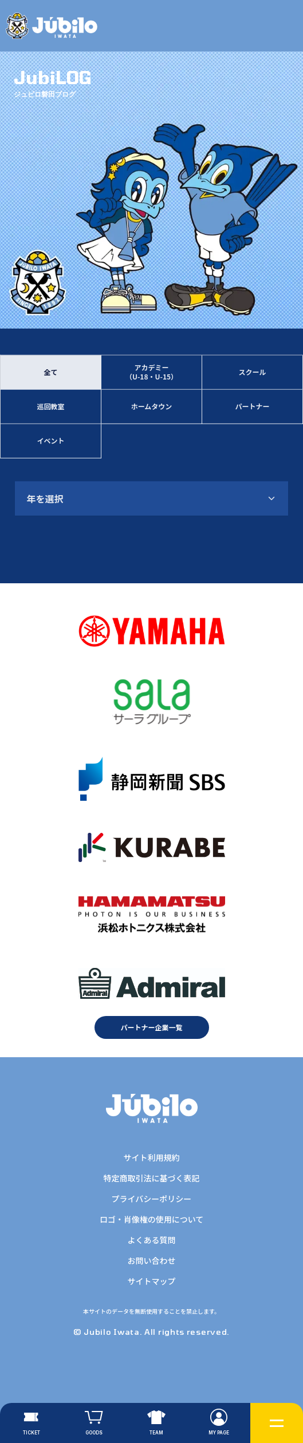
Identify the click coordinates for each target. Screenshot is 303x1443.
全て (50, 373)
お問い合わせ (151, 1260)
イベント (50, 441)
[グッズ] (93, 1423)
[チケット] (31, 1423)
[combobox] (151, 499)
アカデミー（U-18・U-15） (151, 372)
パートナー (252, 407)
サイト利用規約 (151, 1157)
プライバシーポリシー (152, 1198)
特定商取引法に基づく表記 (151, 1178)
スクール (252, 373)
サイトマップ (151, 1281)
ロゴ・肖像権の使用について (152, 1219)
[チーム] (156, 1423)
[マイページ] (219, 1423)
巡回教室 (50, 407)
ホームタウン (151, 407)
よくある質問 (151, 1240)
